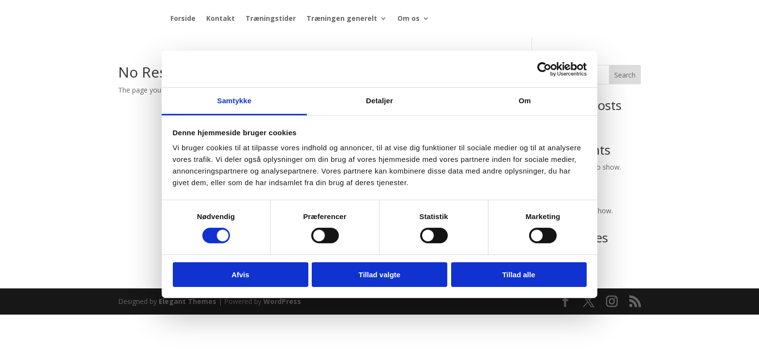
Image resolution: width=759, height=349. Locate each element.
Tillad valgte (379, 274)
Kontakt (220, 18)
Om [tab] (524, 100)
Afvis (240, 274)
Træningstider (270, 18)
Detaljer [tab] (379, 100)
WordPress (282, 301)
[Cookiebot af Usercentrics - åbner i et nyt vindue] (544, 69)
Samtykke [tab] (234, 100)
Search (625, 74)
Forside (183, 18)
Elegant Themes (187, 301)
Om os (408, 18)
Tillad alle (518, 274)
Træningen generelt (341, 18)
